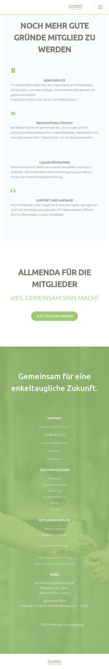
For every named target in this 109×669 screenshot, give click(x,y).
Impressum (54, 459)
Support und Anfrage (54, 545)
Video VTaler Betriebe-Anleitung (54, 564)
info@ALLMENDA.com (54, 426)
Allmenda (54, 478)
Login (54, 551)
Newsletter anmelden (54, 535)
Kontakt (54, 509)
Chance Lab (55, 491)
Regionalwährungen (54, 484)
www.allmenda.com (54, 443)
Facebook (54, 451)
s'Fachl (54, 503)
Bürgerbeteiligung (54, 497)
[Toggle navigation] (100, 7)
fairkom (79, 624)
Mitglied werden (54, 528)
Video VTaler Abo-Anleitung (55, 557)
